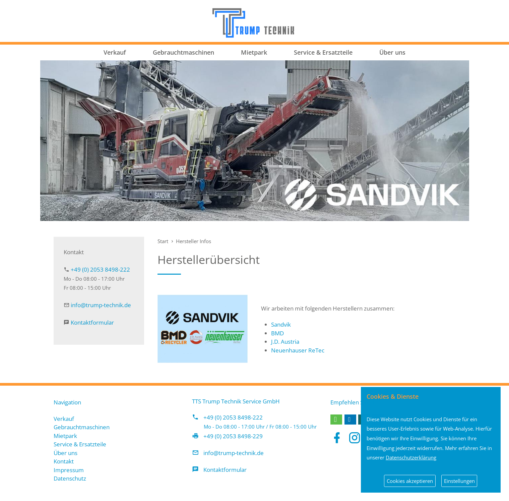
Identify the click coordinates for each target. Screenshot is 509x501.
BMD (277, 333)
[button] (336, 419)
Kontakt (64, 461)
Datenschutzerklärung (411, 457)
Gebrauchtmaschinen (183, 52)
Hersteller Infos (193, 241)
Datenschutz (70, 478)
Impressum (69, 470)
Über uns (392, 52)
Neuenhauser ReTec (297, 350)
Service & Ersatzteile (323, 52)
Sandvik (281, 324)
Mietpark (254, 52)
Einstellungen (459, 481)
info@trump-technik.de (101, 305)
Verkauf (115, 52)
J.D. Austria (285, 341)
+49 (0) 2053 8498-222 (100, 269)
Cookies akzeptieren (410, 481)
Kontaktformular (92, 322)
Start (162, 241)
